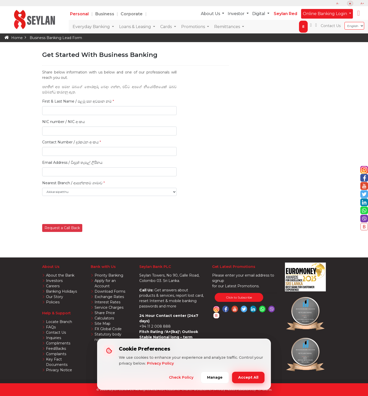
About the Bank (60, 275)
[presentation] (81, 210)
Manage (215, 377)
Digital (259, 13)
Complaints (56, 354)
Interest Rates (107, 302)
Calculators (104, 318)
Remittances (227, 26)
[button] (358, 13)
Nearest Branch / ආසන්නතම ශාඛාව (72, 183)
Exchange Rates (109, 296)
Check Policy (181, 377)
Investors (54, 280)
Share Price (105, 313)
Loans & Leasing (135, 26)
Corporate (132, 13)
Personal (80, 13)
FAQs (51, 327)
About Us (211, 13)
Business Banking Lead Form (56, 37)
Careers (53, 286)
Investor (237, 13)
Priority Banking (109, 275)
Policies (53, 302)
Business (105, 13)
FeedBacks (56, 348)
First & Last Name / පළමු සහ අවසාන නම (78, 101)
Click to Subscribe (239, 297)
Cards (166, 26)
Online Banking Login (325, 13)
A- (338, 3)
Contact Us (331, 25)
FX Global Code (108, 329)
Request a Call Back (62, 228)
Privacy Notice (59, 370)
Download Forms (110, 291)
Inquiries (53, 338)
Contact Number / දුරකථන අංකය (71, 142)
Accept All (248, 377)
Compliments (58, 343)
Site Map (102, 323)
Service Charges (109, 307)
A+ (362, 3)
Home (17, 37)
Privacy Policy (160, 363)
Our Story (54, 296)
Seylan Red (285, 13)
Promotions (193, 26)
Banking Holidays (61, 291)
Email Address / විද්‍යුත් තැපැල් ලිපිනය (72, 162)
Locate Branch (59, 321)
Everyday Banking (92, 26)
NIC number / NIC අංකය (63, 121)
